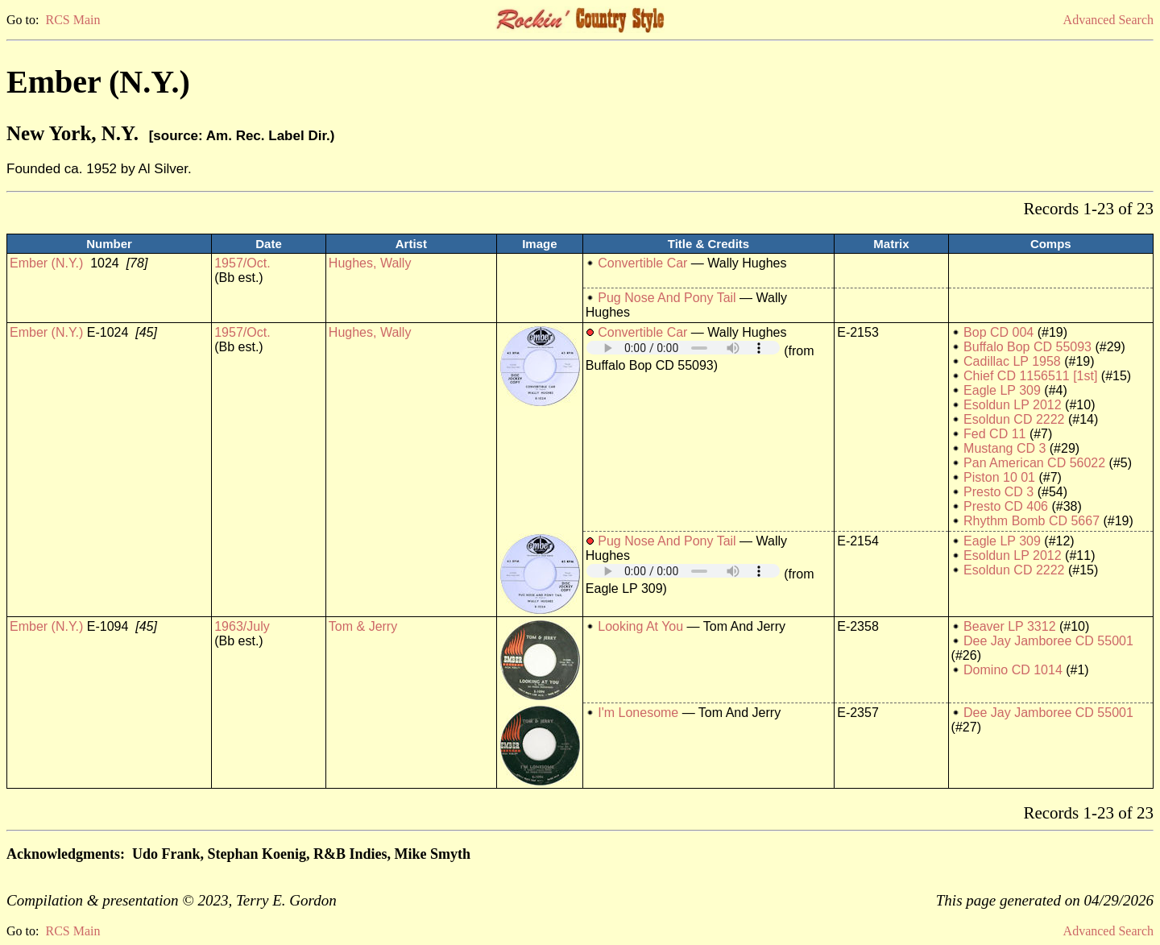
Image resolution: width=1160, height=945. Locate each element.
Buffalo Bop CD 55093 (1027, 347)
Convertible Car (642, 263)
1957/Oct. (242, 263)
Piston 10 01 (999, 477)
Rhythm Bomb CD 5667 (1031, 521)
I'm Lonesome (638, 712)
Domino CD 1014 (1013, 670)
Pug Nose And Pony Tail (666, 298)
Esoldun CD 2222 (1013, 419)
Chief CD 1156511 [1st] (1030, 376)
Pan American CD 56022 (1034, 463)
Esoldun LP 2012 (1012, 405)
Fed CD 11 (994, 434)
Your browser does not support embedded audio (683, 347)
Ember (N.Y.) (46, 263)
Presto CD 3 (998, 492)
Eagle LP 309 (1002, 390)
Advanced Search (1108, 20)
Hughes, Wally (370, 263)
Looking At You (640, 626)
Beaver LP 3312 (1009, 626)
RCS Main (72, 20)
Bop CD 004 (998, 332)
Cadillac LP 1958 (1012, 361)
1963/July (242, 626)
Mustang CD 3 (1004, 448)
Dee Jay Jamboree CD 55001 (1048, 641)
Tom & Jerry (363, 626)
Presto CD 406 (1005, 506)
